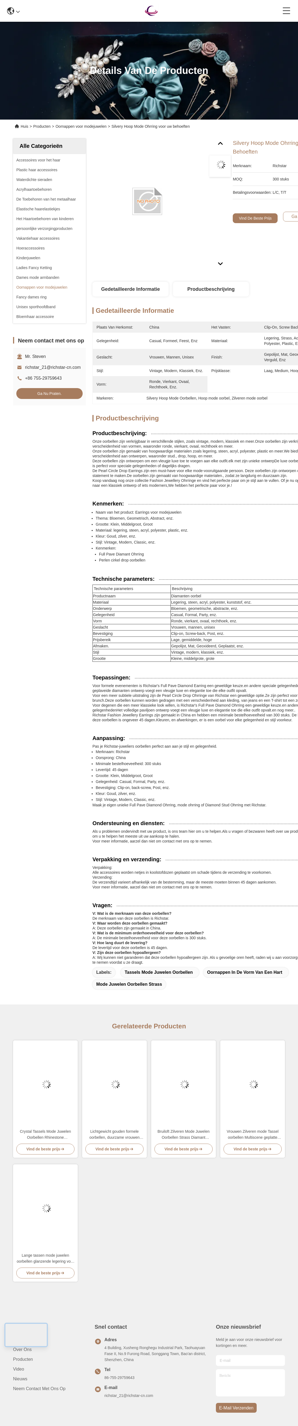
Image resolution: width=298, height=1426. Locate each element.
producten (23, 1359)
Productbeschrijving (211, 289)
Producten (42, 126)
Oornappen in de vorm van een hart (244, 972)
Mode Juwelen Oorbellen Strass (129, 984)
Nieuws (20, 1379)
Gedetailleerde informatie (130, 289)
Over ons (22, 1349)
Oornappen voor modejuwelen (81, 126)
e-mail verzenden (236, 1408)
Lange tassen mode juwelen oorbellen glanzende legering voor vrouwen (45, 1258)
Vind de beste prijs (255, 218)
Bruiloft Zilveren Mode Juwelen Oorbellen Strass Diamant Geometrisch (183, 1134)
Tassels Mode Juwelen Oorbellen (159, 972)
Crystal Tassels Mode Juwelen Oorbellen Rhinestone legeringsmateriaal (45, 1134)
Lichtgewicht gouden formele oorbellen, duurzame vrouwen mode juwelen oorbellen (114, 1134)
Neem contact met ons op (39, 1388)
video (18, 1369)
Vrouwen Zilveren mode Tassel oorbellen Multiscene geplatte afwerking (253, 1134)
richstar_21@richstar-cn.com (53, 367)
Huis (24, 126)
